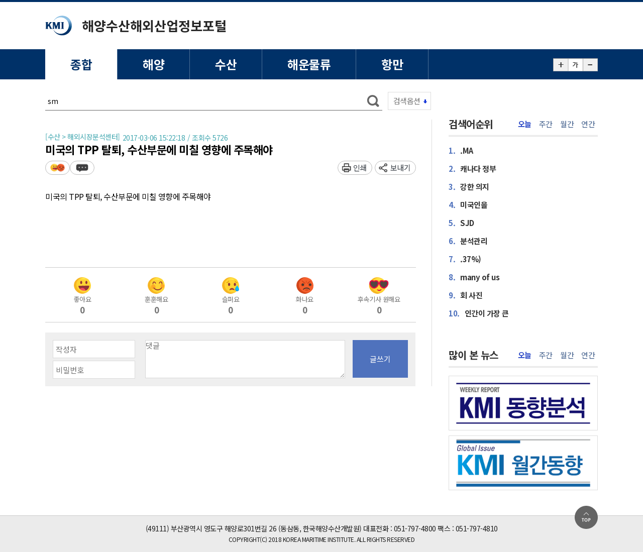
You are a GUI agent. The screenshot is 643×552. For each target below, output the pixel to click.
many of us (474, 277)
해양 (153, 64)
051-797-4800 (415, 528)
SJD (461, 222)
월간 (567, 124)
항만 (392, 64)
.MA (461, 150)
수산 (226, 64)
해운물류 (309, 64)
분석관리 (468, 241)
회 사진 (465, 295)
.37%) (465, 259)
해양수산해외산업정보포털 (154, 25)
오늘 (524, 124)
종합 (81, 64)
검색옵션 (406, 100)
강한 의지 (469, 186)
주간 (546, 124)
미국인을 (468, 204)
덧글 (82, 167)
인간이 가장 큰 (479, 313)
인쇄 (360, 167)
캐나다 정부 (472, 168)
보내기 (400, 167)
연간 (588, 124)
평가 (57, 167)
